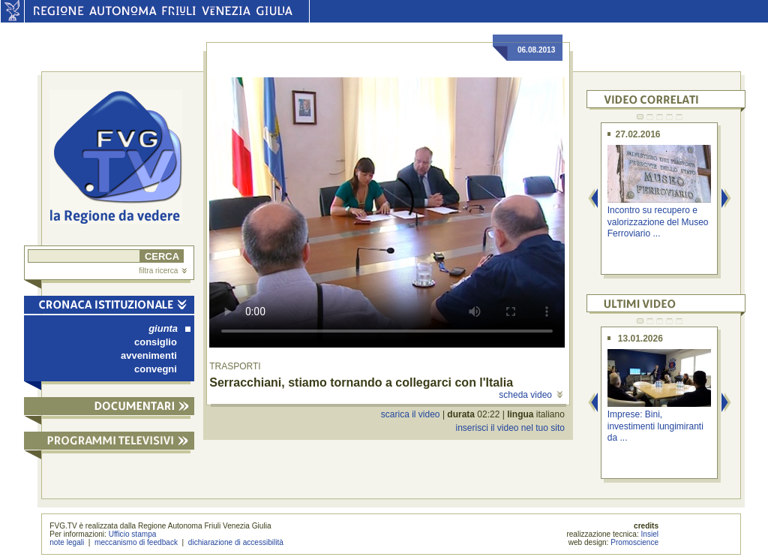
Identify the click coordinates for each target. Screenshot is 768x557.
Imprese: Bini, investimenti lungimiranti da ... (656, 426)
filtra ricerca (163, 270)
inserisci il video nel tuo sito (509, 428)
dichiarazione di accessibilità (236, 542)
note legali (67, 542)
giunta (169, 328)
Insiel (650, 534)
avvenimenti (149, 355)
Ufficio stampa (133, 534)
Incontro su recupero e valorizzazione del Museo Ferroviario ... (658, 222)
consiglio (155, 342)
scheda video (530, 395)
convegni (155, 369)
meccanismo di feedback (136, 542)
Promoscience (634, 542)
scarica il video (410, 414)
